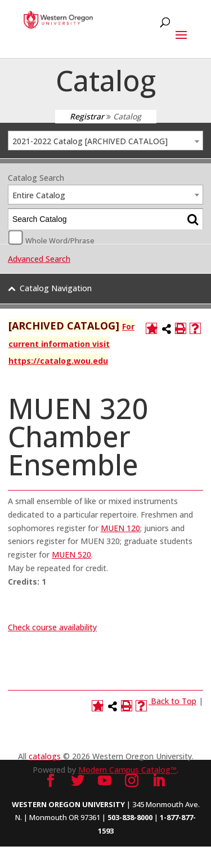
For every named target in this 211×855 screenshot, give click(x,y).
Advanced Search (39, 258)
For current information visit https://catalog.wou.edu (71, 343)
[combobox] (105, 140)
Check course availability (52, 627)
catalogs (45, 756)
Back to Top (173, 701)
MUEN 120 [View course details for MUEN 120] (120, 528)
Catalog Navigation (56, 288)
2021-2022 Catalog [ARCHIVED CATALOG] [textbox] (90, 141)
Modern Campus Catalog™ (127, 769)
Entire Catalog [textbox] (38, 195)
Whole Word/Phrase (60, 240)
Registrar (87, 116)
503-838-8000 (129, 817)
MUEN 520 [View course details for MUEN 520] (71, 554)
